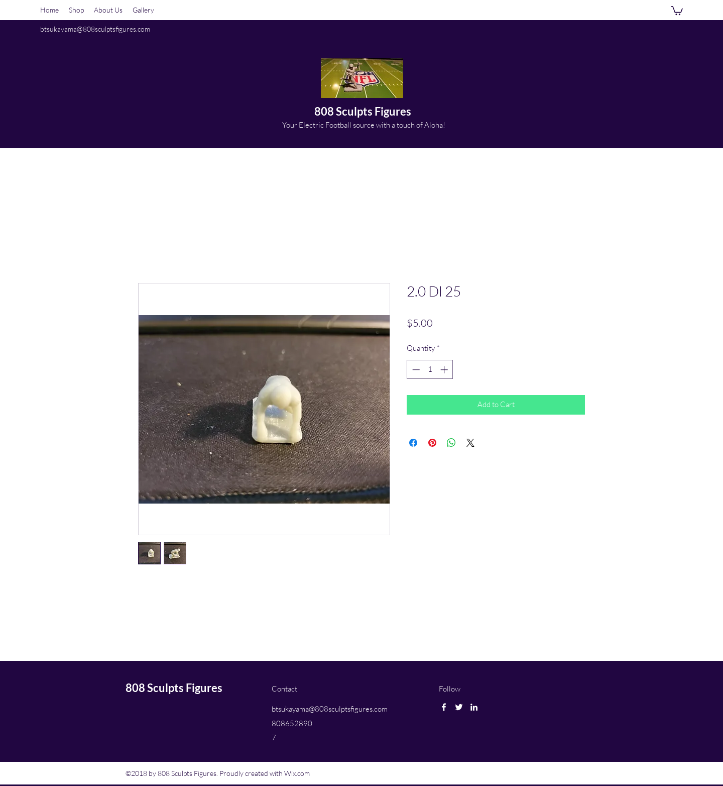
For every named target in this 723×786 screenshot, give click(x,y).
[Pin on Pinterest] (432, 443)
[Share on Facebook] (413, 443)
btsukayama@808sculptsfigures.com (95, 29)
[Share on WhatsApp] (451, 443)
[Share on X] (470, 443)
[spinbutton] (430, 369)
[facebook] (444, 707)
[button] (677, 10)
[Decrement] (415, 369)
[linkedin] (474, 707)
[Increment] (445, 369)
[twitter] (459, 707)
